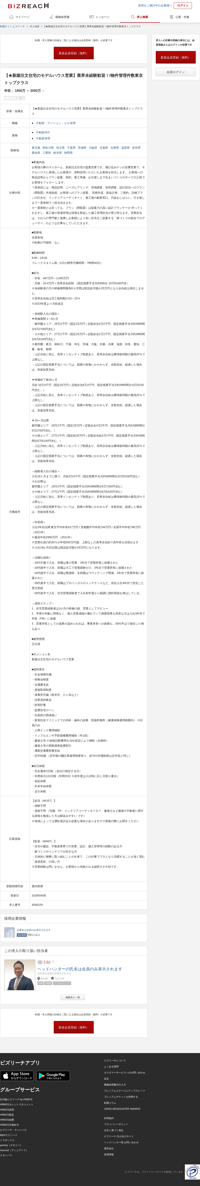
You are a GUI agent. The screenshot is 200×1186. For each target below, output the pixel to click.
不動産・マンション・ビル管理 (56, 123)
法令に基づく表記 (113, 1130)
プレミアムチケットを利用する (121, 1096)
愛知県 (36, 152)
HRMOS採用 (7, 1109)
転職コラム (110, 1102)
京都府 (104, 147)
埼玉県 (60, 147)
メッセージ (102, 17)
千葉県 (71, 147)
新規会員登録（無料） (74, 53)
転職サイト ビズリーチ (12, 26)
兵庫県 (115, 147)
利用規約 (109, 1118)
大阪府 (93, 147)
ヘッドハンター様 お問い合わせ (121, 1142)
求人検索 (142, 17)
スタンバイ (6, 1155)
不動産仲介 (43, 132)
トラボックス (7, 1140)
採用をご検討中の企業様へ (155, 5)
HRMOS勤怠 (7, 1114)
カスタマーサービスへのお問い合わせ (124, 1072)
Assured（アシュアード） (14, 1150)
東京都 (36, 147)
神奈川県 (48, 147)
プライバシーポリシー (116, 1124)
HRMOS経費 (7, 1119)
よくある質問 (111, 1066)
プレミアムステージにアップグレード (124, 1090)
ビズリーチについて (115, 1060)
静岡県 (69, 152)
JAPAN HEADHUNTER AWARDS (122, 1109)
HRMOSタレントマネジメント (16, 1104)
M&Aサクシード (8, 1135)
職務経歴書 (62, 17)
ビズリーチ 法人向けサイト (119, 1136)
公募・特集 (182, 17)
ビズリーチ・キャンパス (13, 1130)
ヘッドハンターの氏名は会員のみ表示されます (79, 969)
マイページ (22, 17)
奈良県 (136, 147)
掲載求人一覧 (72, 997)
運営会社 (109, 1148)
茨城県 (82, 147)
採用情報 (109, 1154)
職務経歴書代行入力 (115, 1084)
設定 (106, 1078)
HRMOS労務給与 (9, 1124)
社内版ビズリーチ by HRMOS (16, 1099)
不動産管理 (43, 138)
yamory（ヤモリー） (11, 1145)
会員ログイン (176, 72)
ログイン (182, 5)
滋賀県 (126, 147)
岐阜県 (58, 152)
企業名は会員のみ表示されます (34, 930)
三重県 (47, 152)
